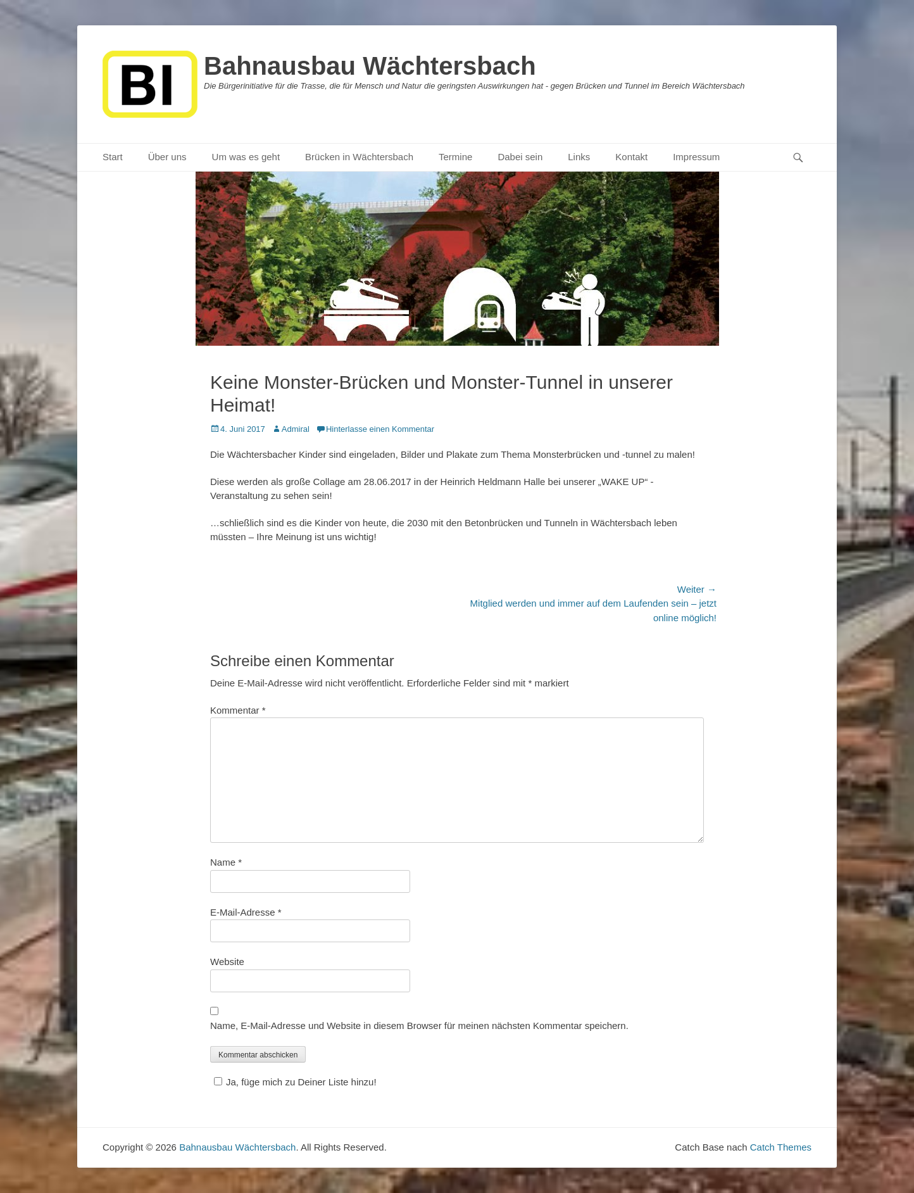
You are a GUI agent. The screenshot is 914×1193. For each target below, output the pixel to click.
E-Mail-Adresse (246, 912)
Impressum (696, 156)
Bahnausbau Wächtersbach (370, 66)
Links (579, 156)
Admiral (296, 429)
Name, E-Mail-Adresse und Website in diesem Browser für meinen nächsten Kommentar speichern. (419, 1025)
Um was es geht (246, 156)
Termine (455, 156)
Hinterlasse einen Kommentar (380, 429)
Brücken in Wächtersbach (359, 156)
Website (227, 961)
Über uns (167, 156)
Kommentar (238, 710)
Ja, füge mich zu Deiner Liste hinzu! (293, 1081)
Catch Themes (780, 1147)
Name (226, 862)
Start (113, 156)
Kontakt (631, 156)
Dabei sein (520, 156)
